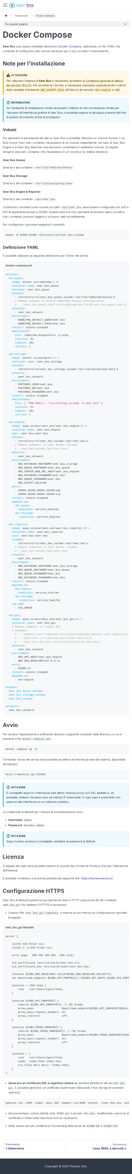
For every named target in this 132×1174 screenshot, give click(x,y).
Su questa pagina (16, 24)
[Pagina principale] (6, 15)
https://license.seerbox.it (97, 878)
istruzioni (98, 112)
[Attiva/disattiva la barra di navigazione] (5, 5)
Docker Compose (69, 46)
